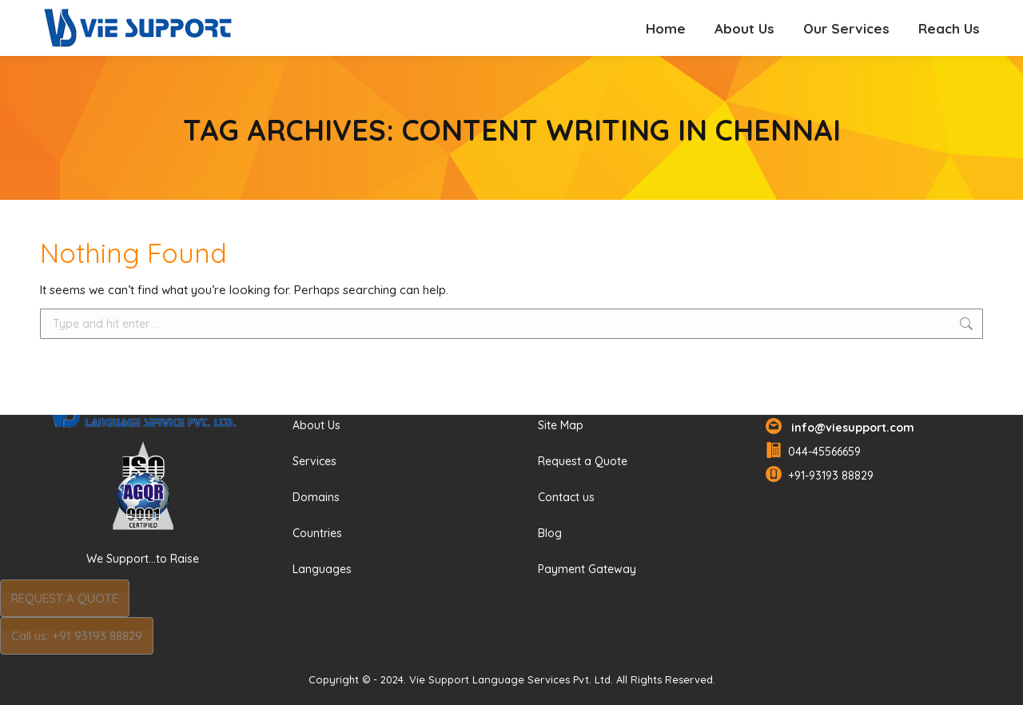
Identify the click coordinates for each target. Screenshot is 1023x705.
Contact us (566, 497)
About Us (316, 425)
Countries (317, 533)
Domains (316, 497)
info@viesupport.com (849, 427)
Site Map (560, 425)
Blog (550, 533)
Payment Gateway (587, 569)
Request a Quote (582, 461)
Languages (322, 569)
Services (314, 461)
